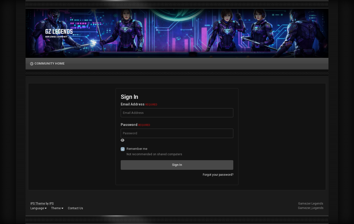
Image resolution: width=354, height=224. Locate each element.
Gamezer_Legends (311, 208)
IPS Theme (37, 203)
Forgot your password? (218, 174)
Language (38, 208)
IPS (51, 203)
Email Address (139, 104)
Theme (57, 208)
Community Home (49, 63)
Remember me (137, 149)
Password (135, 125)
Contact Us (75, 208)
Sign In (177, 165)
